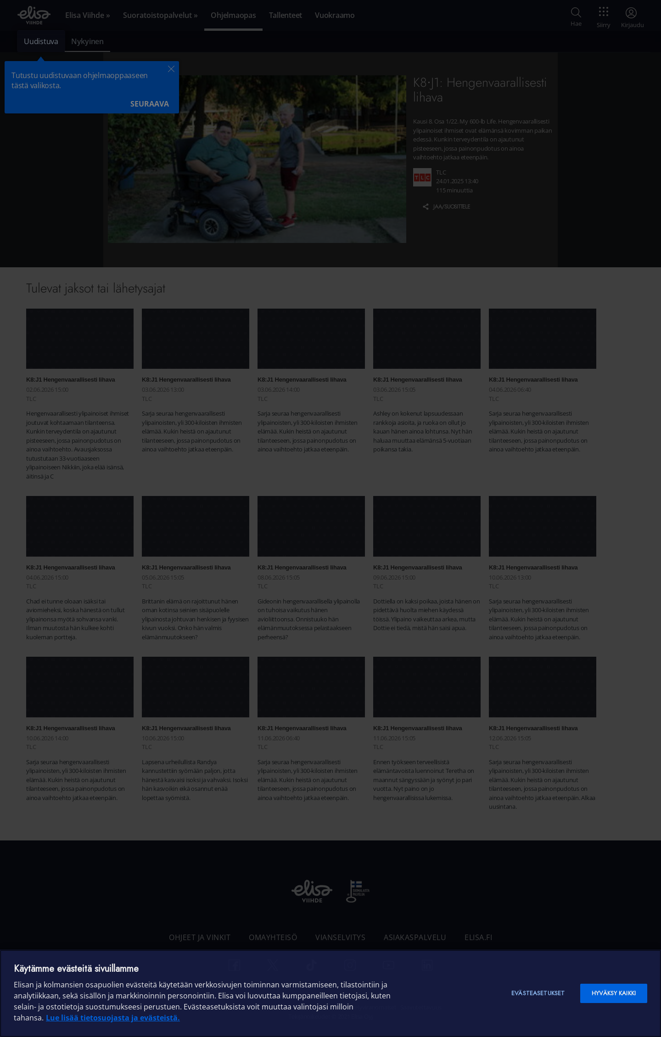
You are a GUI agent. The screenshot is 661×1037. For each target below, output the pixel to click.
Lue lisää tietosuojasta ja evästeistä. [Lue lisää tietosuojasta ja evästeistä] (113, 1018)
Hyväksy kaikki (614, 993)
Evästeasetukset (538, 993)
